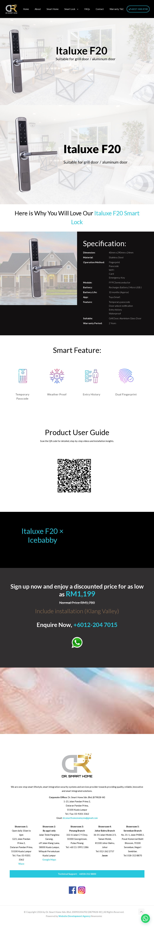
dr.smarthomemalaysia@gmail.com (80, 818)
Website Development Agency (74, 916)
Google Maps (49, 859)
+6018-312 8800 (77, 874)
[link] (77, 642)
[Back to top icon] (141, 912)
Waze (21, 863)
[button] (145, 918)
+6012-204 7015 (95, 624)
